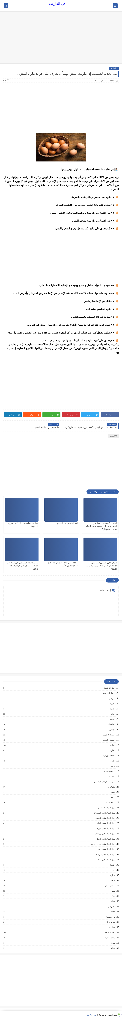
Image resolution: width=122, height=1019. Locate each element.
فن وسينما (110, 917)
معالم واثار (110, 922)
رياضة (112, 865)
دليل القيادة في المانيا (105, 823)
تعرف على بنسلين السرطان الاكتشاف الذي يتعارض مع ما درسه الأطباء (101, 566)
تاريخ (113, 766)
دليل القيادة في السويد (105, 818)
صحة (113, 880)
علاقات (112, 912)
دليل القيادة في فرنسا (105, 854)
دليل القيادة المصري (106, 807)
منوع (113, 943)
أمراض (112, 698)
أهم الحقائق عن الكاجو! (67, 523)
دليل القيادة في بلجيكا (105, 839)
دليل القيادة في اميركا (105, 828)
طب (113, 891)
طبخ (113, 896)
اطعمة (112, 709)
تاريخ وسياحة (109, 771)
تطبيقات (111, 776)
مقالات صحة (109, 932)
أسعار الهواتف (109, 693)
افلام (113, 714)
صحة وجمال (110, 885)
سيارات (111, 875)
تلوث (113, 792)
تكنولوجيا (111, 787)
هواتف (112, 948)
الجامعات (111, 724)
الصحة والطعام (108, 740)
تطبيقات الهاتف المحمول (104, 781)
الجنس (112, 729)
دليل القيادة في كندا (106, 859)
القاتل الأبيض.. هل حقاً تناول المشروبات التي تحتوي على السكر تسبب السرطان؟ (101, 526)
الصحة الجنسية (108, 735)
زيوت (112, 870)
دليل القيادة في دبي (106, 849)
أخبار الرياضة (109, 688)
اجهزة (112, 703)
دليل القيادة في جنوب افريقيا (102, 844)
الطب (113, 68)
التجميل (111, 719)
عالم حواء (111, 906)
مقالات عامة (109, 938)
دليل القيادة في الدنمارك (104, 813)
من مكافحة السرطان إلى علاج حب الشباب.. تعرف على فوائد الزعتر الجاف (23, 566)
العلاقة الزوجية (109, 755)
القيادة (112, 761)
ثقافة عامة (110, 802)
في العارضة (57, 4)
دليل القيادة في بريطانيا (105, 833)
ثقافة (112, 797)
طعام (112, 901)
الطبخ (112, 750)
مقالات (112, 927)
